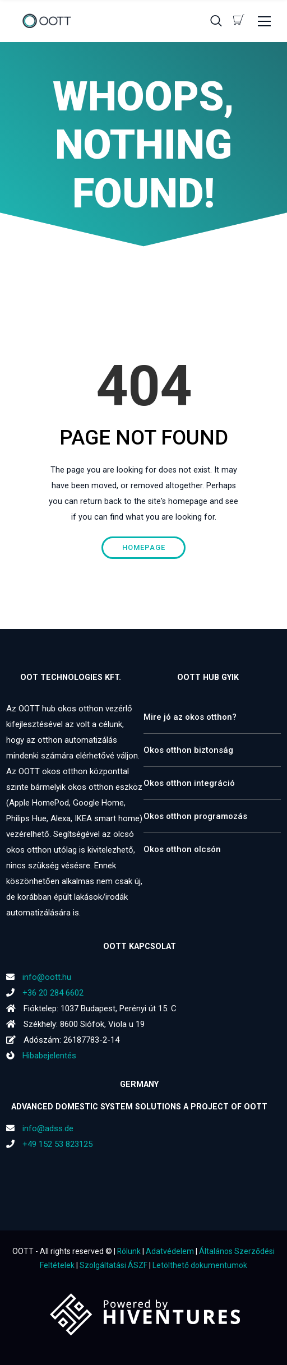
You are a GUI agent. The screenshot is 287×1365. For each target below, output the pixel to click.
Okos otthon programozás (195, 816)
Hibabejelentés (41, 1056)
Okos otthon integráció (189, 783)
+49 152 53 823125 (57, 1144)
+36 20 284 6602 (53, 993)
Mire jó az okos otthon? (190, 717)
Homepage (143, 547)
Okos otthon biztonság (188, 750)
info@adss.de (47, 1128)
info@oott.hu (46, 977)
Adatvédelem (170, 1251)
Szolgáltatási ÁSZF (113, 1265)
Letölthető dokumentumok (199, 1265)
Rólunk (129, 1251)
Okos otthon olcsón (182, 849)
